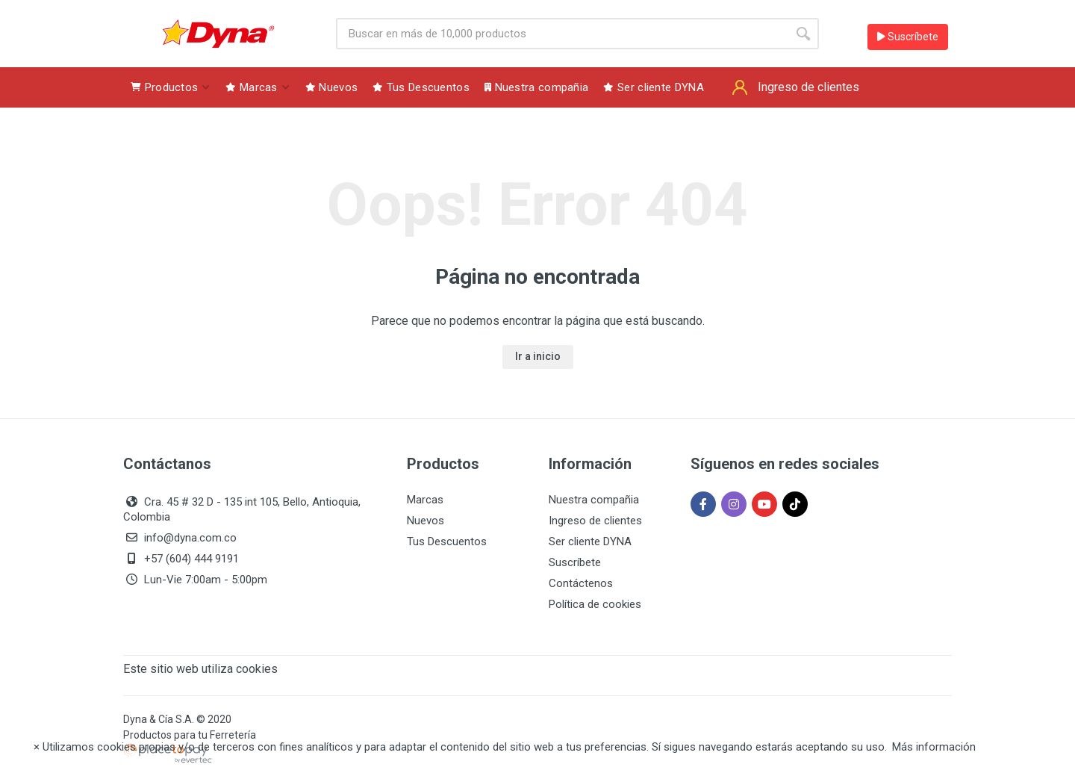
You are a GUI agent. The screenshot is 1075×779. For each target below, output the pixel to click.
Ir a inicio (538, 356)
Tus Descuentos (447, 541)
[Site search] (562, 33)
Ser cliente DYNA (590, 541)
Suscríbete (907, 37)
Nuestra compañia (594, 499)
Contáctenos (581, 583)
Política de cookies (595, 604)
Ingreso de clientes (595, 520)
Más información (934, 747)
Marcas (425, 499)
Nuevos (425, 520)
